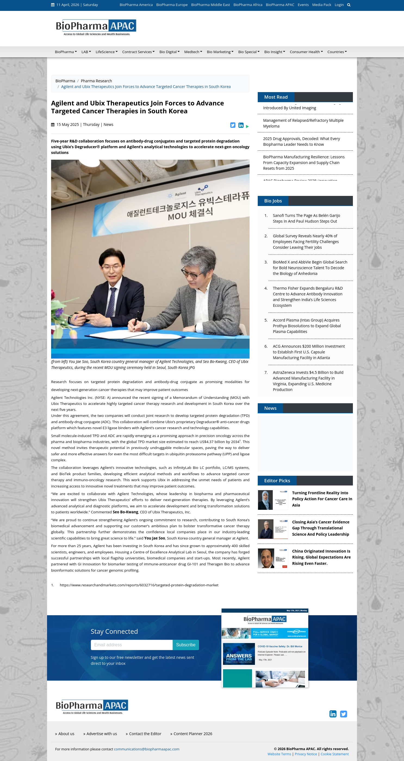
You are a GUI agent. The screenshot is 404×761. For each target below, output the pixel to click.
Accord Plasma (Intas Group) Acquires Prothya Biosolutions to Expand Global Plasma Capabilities (307, 325)
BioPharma (65, 80)
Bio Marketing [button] (219, 51)
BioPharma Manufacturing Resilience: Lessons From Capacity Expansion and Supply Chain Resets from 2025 (304, 163)
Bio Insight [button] (273, 51)
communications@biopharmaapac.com (146, 749)
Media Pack (321, 4)
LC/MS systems (236, 467)
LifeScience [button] (105, 51)
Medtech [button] (191, 51)
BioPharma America (136, 4)
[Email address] (132, 645)
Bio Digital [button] (167, 51)
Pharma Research (96, 80)
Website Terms (279, 754)
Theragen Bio (218, 564)
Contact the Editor (143, 733)
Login (339, 4)
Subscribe (185, 644)
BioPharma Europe (172, 4)
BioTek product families (80, 473)
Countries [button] (336, 51)
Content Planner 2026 (191, 733)
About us (64, 733)
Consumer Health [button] (305, 51)
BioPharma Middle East (210, 4)
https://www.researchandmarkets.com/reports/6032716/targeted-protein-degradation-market (139, 585)
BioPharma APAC (280, 4)
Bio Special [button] (247, 51)
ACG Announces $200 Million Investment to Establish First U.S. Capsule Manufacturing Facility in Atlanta (309, 352)
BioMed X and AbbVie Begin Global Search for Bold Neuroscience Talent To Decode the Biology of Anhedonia (310, 267)
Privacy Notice (306, 754)
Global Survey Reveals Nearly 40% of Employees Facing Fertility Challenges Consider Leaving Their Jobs (306, 241)
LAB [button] (85, 51)
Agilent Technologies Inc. (72, 397)
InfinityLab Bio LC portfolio (196, 467)
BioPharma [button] (64, 51)
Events (303, 4)
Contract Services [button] (137, 51)
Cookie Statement (335, 754)
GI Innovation (89, 564)
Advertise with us (100, 733)
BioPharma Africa (248, 4)
